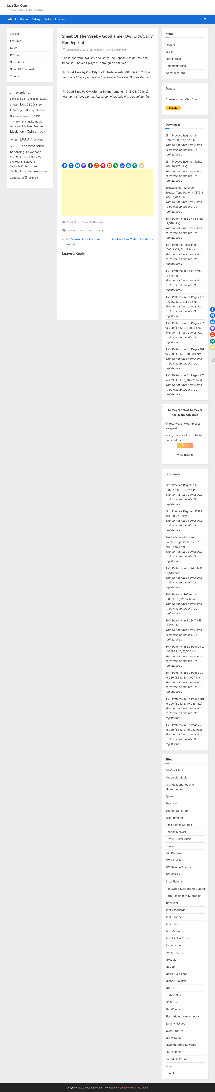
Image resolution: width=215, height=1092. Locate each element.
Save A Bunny (174, 1030)
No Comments (118, 50)
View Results (185, 455)
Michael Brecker (175, 981)
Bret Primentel (174, 818)
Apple (169, 796)
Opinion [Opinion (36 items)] (32, 131)
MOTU (169, 988)
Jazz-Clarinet (174, 917)
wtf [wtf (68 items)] (24, 177)
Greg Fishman (174, 881)
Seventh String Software (180, 1045)
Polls (48, 19)
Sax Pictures (173, 1038)
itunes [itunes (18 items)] (26, 116)
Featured (15, 41)
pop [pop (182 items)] (24, 139)
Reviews (15, 55)
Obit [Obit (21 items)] (22, 131)
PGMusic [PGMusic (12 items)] (14, 140)
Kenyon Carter (174, 952)
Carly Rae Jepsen (77, 230)
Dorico (169, 846)
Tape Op (170, 1066)
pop (101, 230)
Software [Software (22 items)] (29, 161)
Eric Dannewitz (175, 853)
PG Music (171, 1002)
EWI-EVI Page (174, 874)
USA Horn (171, 1073)
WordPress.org (175, 73)
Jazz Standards (175, 910)
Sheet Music (74, 222)
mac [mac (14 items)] (24, 121)
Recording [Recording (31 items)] (17, 152)
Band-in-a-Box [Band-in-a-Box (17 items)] (18, 98)
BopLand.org (173, 803)
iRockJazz (172, 903)
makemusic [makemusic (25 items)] (34, 121)
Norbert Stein (173, 995)
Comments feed (175, 65)
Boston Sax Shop (176, 810)
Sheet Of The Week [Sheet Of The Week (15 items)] (34, 157)
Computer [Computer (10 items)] (14, 105)
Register (170, 44)
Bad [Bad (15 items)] (30, 93)
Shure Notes (173, 1052)
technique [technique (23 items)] (31, 166)
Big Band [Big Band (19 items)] (33, 98)
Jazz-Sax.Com (17, 5)
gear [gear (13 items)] (22, 110)
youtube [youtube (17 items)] (33, 177)
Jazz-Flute (172, 924)
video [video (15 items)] (45, 171)
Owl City (93, 230)
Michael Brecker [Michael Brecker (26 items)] (33, 126)
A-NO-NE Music (175, 770)
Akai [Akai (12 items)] (12, 93)
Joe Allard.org (174, 945)
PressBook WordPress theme (132, 1087)
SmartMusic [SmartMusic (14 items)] (16, 162)
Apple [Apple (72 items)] (21, 93)
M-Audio (171, 960)
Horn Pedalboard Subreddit (183, 896)
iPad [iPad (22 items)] (13, 116)
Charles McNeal (175, 832)
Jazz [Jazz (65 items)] (35, 116)
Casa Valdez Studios (178, 825)
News (13, 48)
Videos (14, 76)
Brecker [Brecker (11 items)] (43, 99)
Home (24, 19)
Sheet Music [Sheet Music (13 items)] (16, 157)
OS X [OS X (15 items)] (42, 131)
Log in (169, 51)
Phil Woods (172, 1009)
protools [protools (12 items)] (14, 146)
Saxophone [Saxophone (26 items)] (33, 152)
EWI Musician (174, 860)
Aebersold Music (176, 777)
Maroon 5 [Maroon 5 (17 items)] (15, 126)
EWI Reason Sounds (178, 867)
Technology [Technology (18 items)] (34, 171)
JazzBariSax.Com (176, 938)
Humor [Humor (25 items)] (40, 110)
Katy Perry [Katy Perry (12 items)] (15, 122)
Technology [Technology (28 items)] (18, 171)
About (12, 19)
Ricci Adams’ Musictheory (182, 1016)
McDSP (170, 967)
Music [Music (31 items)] (14, 131)
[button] (64, 165)
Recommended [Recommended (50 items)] (31, 146)
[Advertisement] (107, 192)
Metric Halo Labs (176, 974)
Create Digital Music (178, 839)
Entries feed (173, 58)
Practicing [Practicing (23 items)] (37, 139)
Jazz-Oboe (172, 931)
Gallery (36, 19)
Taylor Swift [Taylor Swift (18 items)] (16, 166)
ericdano (99, 49)
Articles (60, 19)
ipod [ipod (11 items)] (19, 116)
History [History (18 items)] (30, 110)
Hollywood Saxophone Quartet (185, 889)
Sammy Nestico (175, 1023)
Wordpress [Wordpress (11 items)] (15, 178)
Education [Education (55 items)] (28, 104)
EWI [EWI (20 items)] (41, 104)
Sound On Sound (176, 1059)
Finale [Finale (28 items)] (14, 110)
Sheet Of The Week (93, 222)
